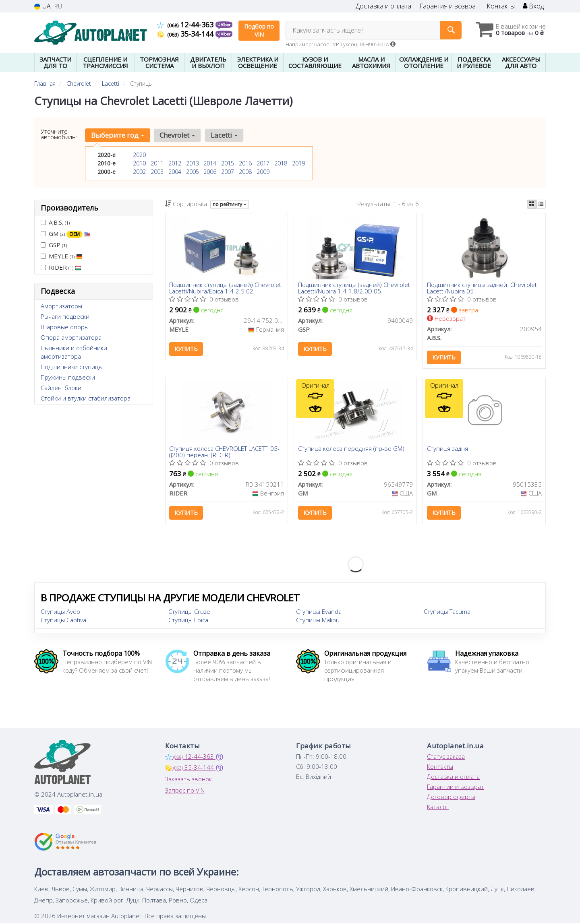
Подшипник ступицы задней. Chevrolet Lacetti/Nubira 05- (482, 288)
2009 (263, 172)
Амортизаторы (61, 306)
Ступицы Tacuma (447, 612)
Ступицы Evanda (319, 612)
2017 (263, 163)
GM (66, 233)
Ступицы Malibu (318, 620)
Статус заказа (446, 757)
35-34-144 (186, 34)
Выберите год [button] (117, 135)
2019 (298, 163)
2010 (139, 163)
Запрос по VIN (185, 791)
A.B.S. (55, 222)
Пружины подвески (68, 377)
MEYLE (62, 256)
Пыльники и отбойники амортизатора (74, 352)
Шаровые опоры (65, 327)
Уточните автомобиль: (59, 134)
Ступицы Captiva (63, 620)
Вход (533, 6)
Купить (186, 349)
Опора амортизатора (71, 337)
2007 (227, 172)
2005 (192, 172)
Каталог (438, 807)
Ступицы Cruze (189, 612)
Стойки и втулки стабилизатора (85, 398)
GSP (54, 245)
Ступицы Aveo (60, 612)
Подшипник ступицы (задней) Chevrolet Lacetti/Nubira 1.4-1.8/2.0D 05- (354, 288)
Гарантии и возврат (455, 787)
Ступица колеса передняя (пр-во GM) (351, 449)
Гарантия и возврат (448, 6)
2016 (245, 163)
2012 (174, 163)
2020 (139, 155)
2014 (209, 163)
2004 (174, 172)
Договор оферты (451, 797)
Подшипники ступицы (72, 367)
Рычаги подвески (65, 316)
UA (42, 6)
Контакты (501, 6)
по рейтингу (229, 204)
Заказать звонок (188, 779)
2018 (280, 163)
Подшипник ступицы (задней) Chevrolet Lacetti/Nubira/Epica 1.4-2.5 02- (226, 288)
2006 (209, 172)
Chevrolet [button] (177, 135)
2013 (192, 163)
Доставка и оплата (383, 6)
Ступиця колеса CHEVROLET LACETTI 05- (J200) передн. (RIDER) (225, 452)
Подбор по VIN (259, 30)
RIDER (61, 267)
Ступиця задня (447, 449)
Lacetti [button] (223, 135)
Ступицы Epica (188, 620)
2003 (157, 172)
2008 (245, 172)
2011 (157, 163)
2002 (139, 172)
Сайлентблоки (61, 388)
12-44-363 (186, 24)
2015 (227, 163)
